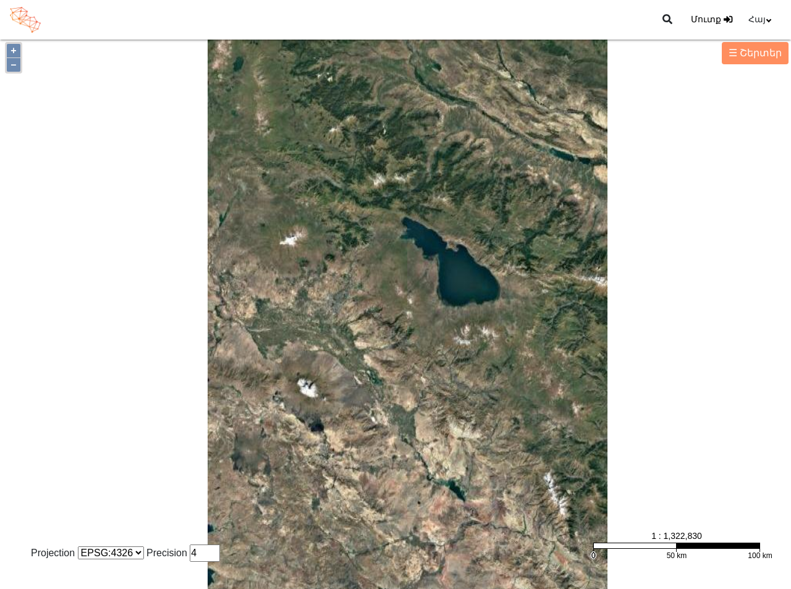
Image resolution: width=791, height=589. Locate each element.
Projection (53, 553)
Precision (166, 553)
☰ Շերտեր (755, 53)
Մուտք (711, 19)
